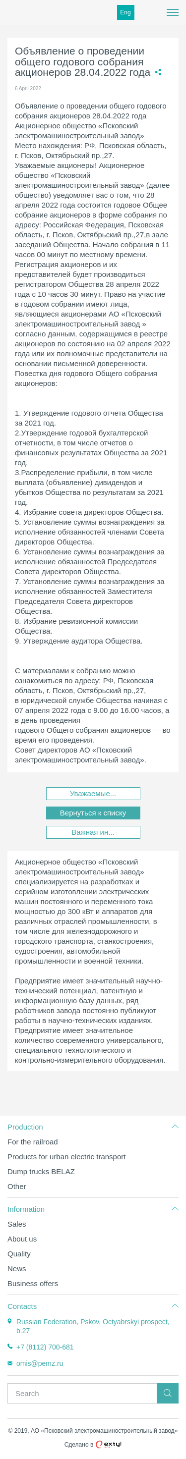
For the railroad (32, 1141)
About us (22, 1239)
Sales (16, 1224)
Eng (125, 12)
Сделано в (93, 1445)
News (16, 1268)
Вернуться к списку (93, 813)
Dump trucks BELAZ (41, 1171)
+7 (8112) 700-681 (45, 1347)
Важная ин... (92, 832)
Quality (19, 1253)
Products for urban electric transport (66, 1156)
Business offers (32, 1283)
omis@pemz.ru (39, 1363)
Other (16, 1186)
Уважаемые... (93, 793)
